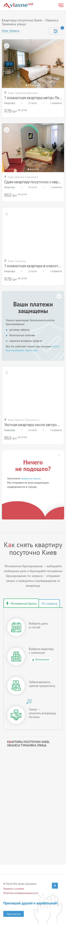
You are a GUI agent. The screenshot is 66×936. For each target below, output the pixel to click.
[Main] (18, 5)
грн (14, 111)
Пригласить (13, 914)
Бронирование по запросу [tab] (49, 603)
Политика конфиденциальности (20, 893)
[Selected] (56, 31)
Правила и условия (13, 888)
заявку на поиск (30, 478)
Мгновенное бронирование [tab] (21, 603)
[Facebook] (55, 886)
